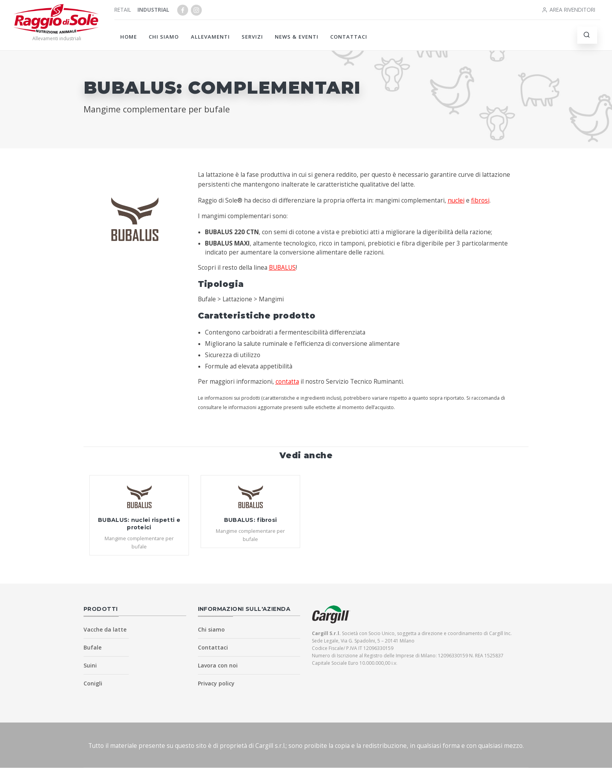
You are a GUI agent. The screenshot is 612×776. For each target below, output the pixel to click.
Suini (90, 665)
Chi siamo (164, 36)
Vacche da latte (105, 629)
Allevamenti (210, 36)
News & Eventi (296, 36)
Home (128, 36)
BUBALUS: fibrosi (250, 519)
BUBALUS (282, 267)
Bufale (92, 647)
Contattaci (348, 36)
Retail (122, 9)
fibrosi (480, 200)
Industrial (153, 9)
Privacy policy (216, 683)
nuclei (456, 200)
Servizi (252, 36)
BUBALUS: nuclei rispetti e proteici (139, 523)
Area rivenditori (568, 9)
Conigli (93, 683)
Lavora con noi (218, 665)
